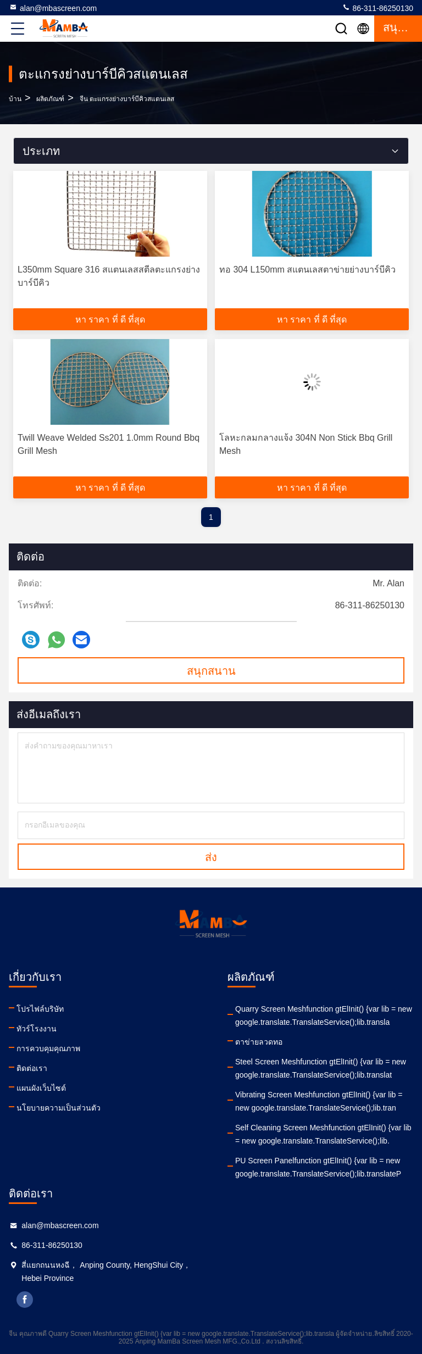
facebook (24, 1299)
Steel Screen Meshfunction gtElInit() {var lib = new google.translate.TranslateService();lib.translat (320, 1068)
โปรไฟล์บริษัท (40, 1009)
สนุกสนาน (211, 671)
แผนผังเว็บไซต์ (41, 1088)
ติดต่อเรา (31, 1068)
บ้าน (15, 99)
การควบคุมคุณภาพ (48, 1048)
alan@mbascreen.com (53, 8)
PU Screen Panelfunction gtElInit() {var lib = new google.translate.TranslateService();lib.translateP (318, 1167)
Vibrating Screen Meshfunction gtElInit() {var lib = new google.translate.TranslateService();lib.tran (318, 1101)
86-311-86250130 (377, 8)
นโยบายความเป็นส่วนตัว (58, 1107)
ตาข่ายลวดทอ (258, 1041)
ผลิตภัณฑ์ (50, 99)
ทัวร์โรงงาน (36, 1028)
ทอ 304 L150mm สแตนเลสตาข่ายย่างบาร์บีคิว (307, 269)
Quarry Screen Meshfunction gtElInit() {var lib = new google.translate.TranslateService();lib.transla (323, 1015)
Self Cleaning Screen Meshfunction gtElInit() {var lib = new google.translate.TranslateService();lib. (323, 1134)
